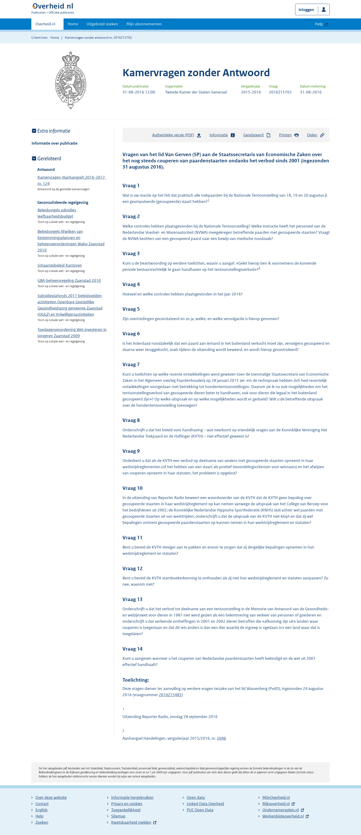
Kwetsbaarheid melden (131, 822)
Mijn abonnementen (144, 23)
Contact (42, 803)
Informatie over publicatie (54, 143)
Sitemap (118, 816)
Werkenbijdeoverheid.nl (283, 816)
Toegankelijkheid (125, 809)
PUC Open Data (200, 809)
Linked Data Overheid (205, 803)
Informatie (222, 135)
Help (39, 816)
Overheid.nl (45, 25)
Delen (316, 135)
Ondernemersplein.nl (280, 809)
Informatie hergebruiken (132, 797)
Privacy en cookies (126, 803)
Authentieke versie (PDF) (176, 136)
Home (73, 23)
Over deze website (51, 797)
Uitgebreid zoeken (102, 23)
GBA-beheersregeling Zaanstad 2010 (69, 280)
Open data (196, 797)
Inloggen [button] (306, 9)
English (41, 809)
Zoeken (41, 822)
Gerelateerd (257, 135)
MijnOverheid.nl (276, 797)
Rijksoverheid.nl (276, 803)
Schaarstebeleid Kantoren (60, 265)
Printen (289, 135)
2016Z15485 (170, 694)
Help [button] (319, 23)
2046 (221, 738)
